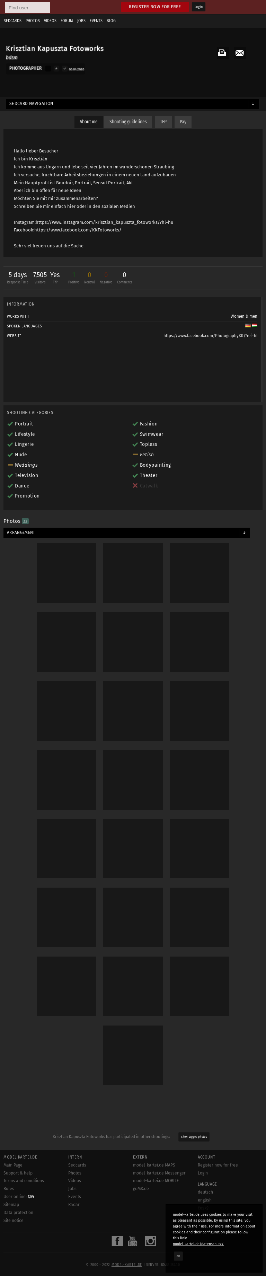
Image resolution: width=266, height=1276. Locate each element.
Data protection (18, 1212)
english (205, 1200)
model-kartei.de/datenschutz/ (198, 1244)
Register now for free (155, 6)
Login (199, 7)
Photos (33, 20)
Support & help (18, 1173)
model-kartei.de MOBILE (156, 1180)
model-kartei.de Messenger (159, 1173)
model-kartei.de (127, 1265)
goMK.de (141, 1188)
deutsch (205, 1192)
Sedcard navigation (31, 103)
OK (178, 1256)
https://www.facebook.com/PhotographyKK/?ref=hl (210, 335)
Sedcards (12, 20)
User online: (18, 1196)
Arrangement (21, 532)
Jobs (81, 20)
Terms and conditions (23, 1180)
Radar (74, 1204)
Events (96, 20)
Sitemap (11, 1204)
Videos (50, 20)
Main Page (13, 1165)
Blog (111, 20)
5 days (17, 279)
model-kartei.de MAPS (154, 1165)
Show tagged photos (194, 1136)
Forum (67, 20)
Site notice (13, 1220)
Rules (8, 1188)
